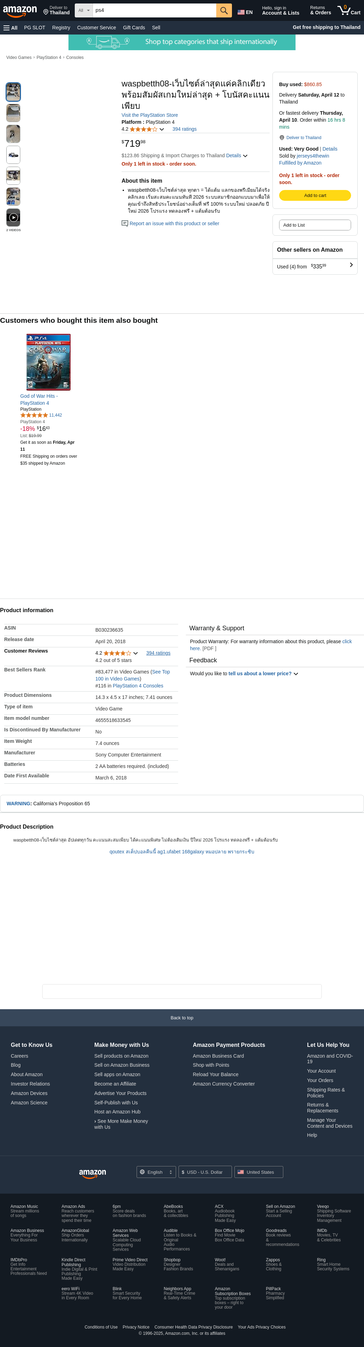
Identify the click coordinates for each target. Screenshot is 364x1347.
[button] (56, 10)
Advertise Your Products (120, 1093)
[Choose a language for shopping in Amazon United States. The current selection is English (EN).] (244, 11)
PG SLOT (34, 27)
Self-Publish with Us (116, 1102)
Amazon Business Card (218, 1056)
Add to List (294, 225)
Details (329, 149)
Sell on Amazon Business (122, 1065)
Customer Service (96, 27)
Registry (61, 27)
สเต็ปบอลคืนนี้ (141, 851)
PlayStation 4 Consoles (138, 685)
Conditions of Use (101, 1327)
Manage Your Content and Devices (329, 1123)
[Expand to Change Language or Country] (170, 1172)
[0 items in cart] (349, 10)
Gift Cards (134, 27)
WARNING (18, 803)
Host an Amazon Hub (117, 1111)
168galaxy (193, 851)
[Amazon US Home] (92, 1174)
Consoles (75, 57)
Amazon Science (29, 1102)
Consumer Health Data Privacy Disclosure (193, 1327)
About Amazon (27, 1074)
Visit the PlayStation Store (150, 115)
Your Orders (320, 1080)
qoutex (117, 851)
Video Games (19, 57)
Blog (16, 1065)
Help (312, 1135)
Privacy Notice (136, 1327)
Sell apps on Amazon (117, 1074)
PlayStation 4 (49, 57)
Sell (156, 27)
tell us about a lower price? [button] (263, 673)
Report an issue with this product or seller (170, 223)
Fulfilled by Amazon (300, 163)
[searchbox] (154, 10)
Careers (19, 1056)
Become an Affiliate (115, 1084)
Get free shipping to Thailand (327, 27)
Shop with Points (211, 1065)
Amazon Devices (29, 1093)
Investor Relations (30, 1084)
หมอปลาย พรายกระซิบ (229, 851)
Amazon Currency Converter (224, 1084)
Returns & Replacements (322, 1107)
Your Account (321, 1071)
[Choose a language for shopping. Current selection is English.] (156, 1172)
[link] (49, 399)
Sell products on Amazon (121, 1056)
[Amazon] (21, 10)
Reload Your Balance (216, 1074)
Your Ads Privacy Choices (262, 1327)
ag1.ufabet (169, 851)
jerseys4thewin (313, 156)
